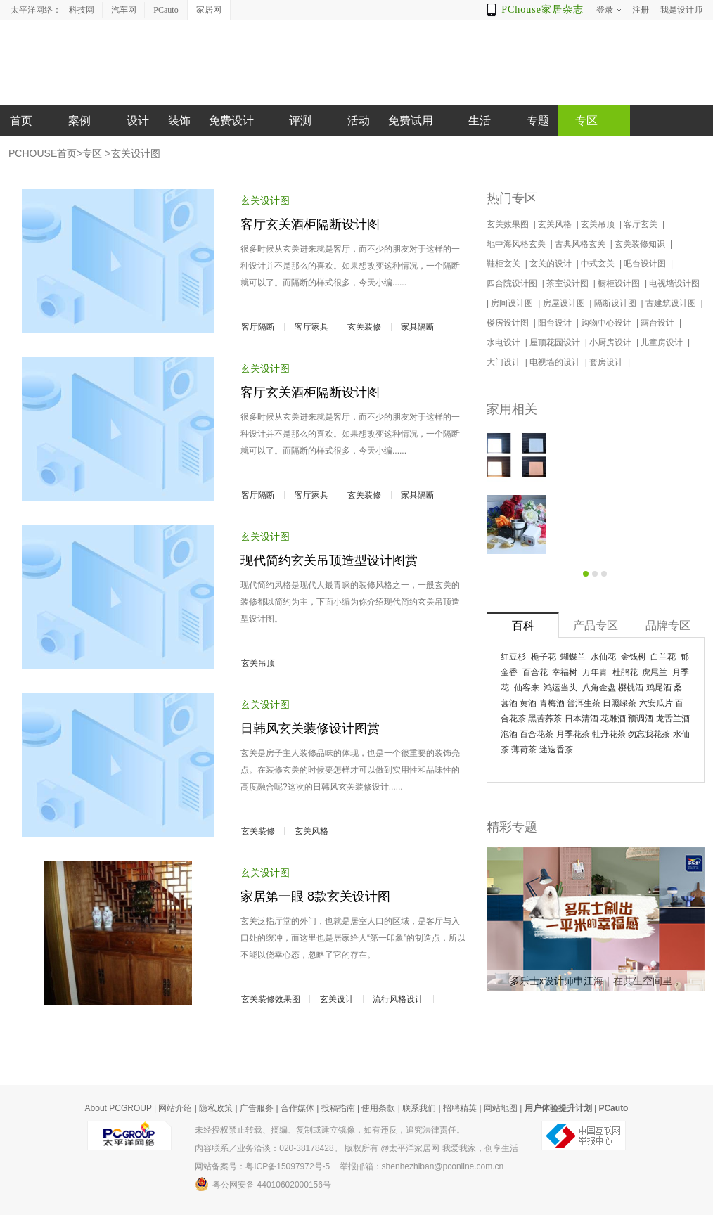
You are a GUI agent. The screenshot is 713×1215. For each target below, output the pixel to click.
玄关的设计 (551, 264)
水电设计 (504, 342)
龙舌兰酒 (673, 719)
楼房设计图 (509, 323)
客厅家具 (311, 327)
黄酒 (528, 703)
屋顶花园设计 (555, 342)
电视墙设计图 (675, 283)
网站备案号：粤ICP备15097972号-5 (262, 1166)
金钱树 (633, 657)
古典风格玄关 (581, 244)
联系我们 (419, 1108)
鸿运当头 (560, 688)
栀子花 (543, 657)
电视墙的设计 (555, 362)
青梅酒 (552, 703)
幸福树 (564, 672)
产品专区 (595, 625)
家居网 (208, 10)
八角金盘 (599, 688)
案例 (79, 121)
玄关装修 (364, 327)
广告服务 (257, 1108)
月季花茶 (573, 734)
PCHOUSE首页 (42, 153)
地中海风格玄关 (517, 244)
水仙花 (603, 657)
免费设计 (231, 121)
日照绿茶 (619, 703)
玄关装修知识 (641, 244)
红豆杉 (513, 657)
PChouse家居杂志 (542, 9)
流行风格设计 (398, 999)
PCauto (165, 10)
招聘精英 (460, 1108)
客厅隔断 (258, 327)
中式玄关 (599, 264)
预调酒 (640, 719)
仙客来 (526, 688)
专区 (92, 153)
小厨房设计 (611, 342)
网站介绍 (175, 1108)
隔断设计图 (616, 303)
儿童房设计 (663, 342)
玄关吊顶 (258, 663)
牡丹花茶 (609, 734)
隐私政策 (216, 1108)
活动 (358, 121)
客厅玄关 (642, 224)
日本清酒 (581, 719)
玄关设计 (337, 999)
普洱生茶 (583, 703)
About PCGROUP (118, 1108)
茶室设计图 (568, 283)
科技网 (81, 10)
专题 (538, 121)
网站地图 (501, 1108)
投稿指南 (338, 1108)
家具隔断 (418, 327)
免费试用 (410, 121)
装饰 (179, 121)
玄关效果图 (509, 224)
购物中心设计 (607, 323)
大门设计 (504, 362)
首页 (21, 121)
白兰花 (663, 657)
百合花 (535, 672)
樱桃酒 (630, 688)
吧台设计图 (646, 264)
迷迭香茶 (556, 749)
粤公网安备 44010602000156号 (263, 1184)
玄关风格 (311, 831)
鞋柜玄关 (504, 264)
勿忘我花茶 (649, 734)
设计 (138, 121)
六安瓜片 (656, 703)
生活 (479, 121)
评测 (300, 121)
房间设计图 (513, 303)
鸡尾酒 (659, 688)
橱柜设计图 (620, 283)
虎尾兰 (654, 672)
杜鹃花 (625, 672)
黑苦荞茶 (545, 719)
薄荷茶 (524, 749)
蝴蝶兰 (573, 657)
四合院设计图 (513, 283)
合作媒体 (297, 1108)
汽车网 (123, 10)
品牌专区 (667, 625)
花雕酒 (613, 719)
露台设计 (658, 323)
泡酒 (509, 734)
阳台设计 (556, 323)
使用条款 (378, 1108)
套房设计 (607, 362)
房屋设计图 (565, 303)
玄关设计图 (135, 153)
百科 (523, 625)
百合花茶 (536, 734)
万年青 (595, 672)
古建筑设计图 (671, 303)
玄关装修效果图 (270, 999)
